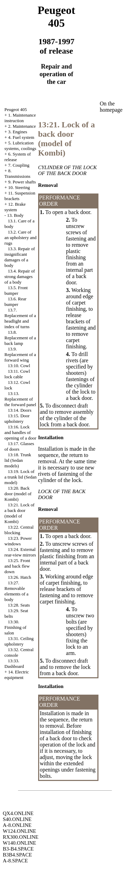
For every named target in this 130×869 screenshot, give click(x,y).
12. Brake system (15, 207)
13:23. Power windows (18, 541)
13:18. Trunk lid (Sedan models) (18, 460)
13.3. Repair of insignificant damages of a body (20, 257)
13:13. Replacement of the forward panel (20, 399)
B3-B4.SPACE (18, 849)
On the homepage (111, 107)
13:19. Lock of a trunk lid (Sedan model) (21, 477)
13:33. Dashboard (14, 663)
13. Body (15, 215)
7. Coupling (18, 165)
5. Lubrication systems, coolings (20, 145)
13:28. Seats (19, 605)
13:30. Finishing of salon (15, 627)
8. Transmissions (18, 173)
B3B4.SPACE (17, 855)
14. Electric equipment (17, 674)
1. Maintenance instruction (20, 117)
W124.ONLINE (19, 831)
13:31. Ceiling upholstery (19, 641)
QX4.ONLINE (18, 813)
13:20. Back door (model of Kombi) (18, 493)
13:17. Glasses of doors (19, 446)
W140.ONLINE (19, 843)
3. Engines (17, 131)
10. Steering (19, 187)
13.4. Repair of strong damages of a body (20, 276)
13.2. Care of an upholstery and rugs (20, 237)
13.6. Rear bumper (16, 301)
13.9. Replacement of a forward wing (20, 354)
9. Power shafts (22, 181)
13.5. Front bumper (16, 290)
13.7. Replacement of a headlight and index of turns (20, 318)
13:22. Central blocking (19, 529)
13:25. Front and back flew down (17, 566)
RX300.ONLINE (20, 837)
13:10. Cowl (19, 365)
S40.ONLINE (17, 819)
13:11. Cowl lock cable (17, 374)
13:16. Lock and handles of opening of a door (20, 432)
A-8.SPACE (15, 860)
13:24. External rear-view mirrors (20, 552)
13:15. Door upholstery (17, 418)
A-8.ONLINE (17, 825)
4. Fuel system (21, 137)
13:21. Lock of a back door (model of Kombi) (20, 513)
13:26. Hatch (19, 577)
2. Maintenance (22, 126)
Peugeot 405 (16, 109)
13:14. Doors (20, 410)
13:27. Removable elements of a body (16, 591)
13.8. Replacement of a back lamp (20, 338)
